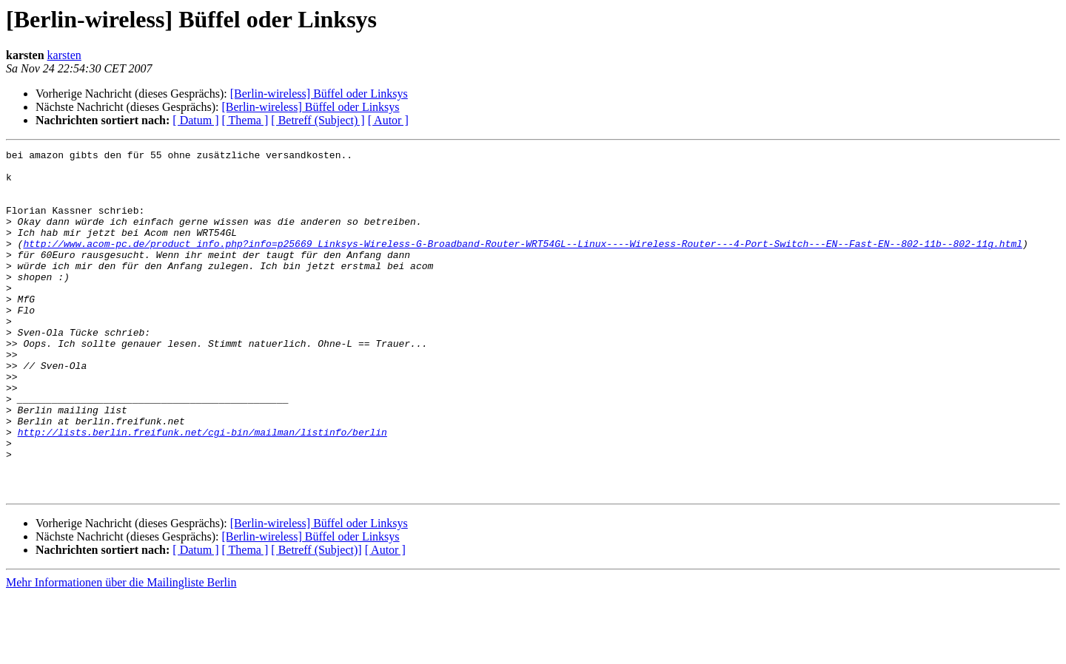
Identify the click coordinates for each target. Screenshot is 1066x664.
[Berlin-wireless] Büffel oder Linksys (319, 93)
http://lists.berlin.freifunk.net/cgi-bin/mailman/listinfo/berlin (202, 489)
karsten (64, 55)
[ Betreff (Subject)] (316, 618)
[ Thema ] (245, 120)
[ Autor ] (388, 120)
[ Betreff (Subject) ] (317, 120)
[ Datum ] (195, 120)
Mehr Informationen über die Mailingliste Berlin (121, 651)
